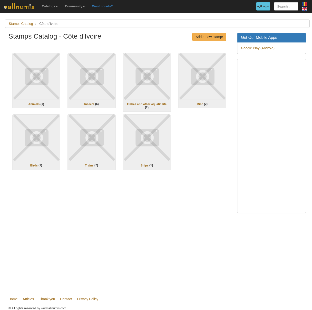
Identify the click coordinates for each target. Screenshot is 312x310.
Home (13, 299)
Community (75, 6)
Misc (200, 104)
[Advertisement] (119, 231)
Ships (145, 165)
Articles (28, 299)
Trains (89, 165)
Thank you (47, 299)
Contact (66, 299)
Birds (34, 165)
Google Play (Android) (258, 48)
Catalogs (50, 6)
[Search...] (286, 6)
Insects (89, 104)
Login (263, 6)
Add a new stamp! (209, 37)
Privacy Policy (87, 299)
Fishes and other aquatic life (146, 104)
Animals (34, 104)
